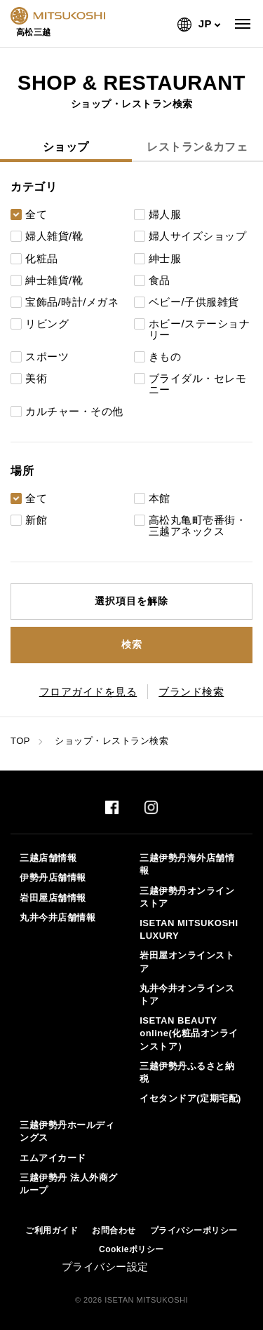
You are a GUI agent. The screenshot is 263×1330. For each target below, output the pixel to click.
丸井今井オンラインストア (187, 994)
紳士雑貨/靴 (54, 280)
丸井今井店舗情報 (57, 917)
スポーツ (47, 356)
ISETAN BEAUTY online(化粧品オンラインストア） (189, 1033)
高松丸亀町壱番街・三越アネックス (198, 526)
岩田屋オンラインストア (187, 961)
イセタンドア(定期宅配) (190, 1098)
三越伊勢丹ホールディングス (67, 1131)
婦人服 (165, 214)
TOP (20, 740)
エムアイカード (53, 1158)
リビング (47, 324)
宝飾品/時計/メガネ (72, 302)
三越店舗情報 (48, 858)
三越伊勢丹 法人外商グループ (68, 1183)
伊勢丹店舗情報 (53, 877)
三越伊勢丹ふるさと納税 (187, 1072)
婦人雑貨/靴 (54, 236)
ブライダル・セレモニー (198, 384)
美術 (36, 378)
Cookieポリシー (131, 1249)
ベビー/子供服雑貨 (194, 302)
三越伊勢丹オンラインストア (187, 897)
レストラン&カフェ (197, 147)
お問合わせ (114, 1230)
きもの (165, 356)
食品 (159, 280)
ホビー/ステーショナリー (199, 329)
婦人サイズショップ (198, 236)
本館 (159, 498)
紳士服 (165, 258)
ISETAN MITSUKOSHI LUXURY (189, 929)
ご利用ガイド (51, 1230)
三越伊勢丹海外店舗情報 (187, 864)
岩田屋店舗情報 (53, 898)
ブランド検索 (191, 692)
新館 (36, 520)
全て (36, 214)
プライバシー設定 (105, 1267)
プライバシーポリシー (194, 1230)
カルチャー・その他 (74, 411)
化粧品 (41, 258)
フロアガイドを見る (88, 692)
